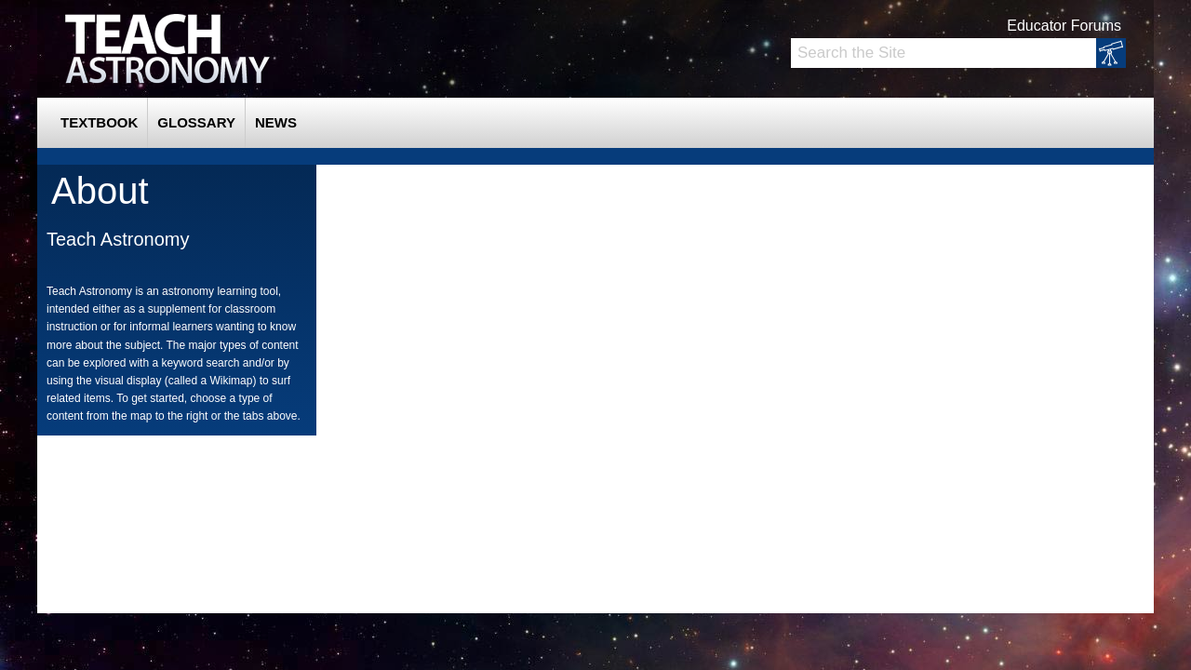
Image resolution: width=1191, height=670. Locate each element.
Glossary (196, 122)
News (276, 122)
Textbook (99, 122)
